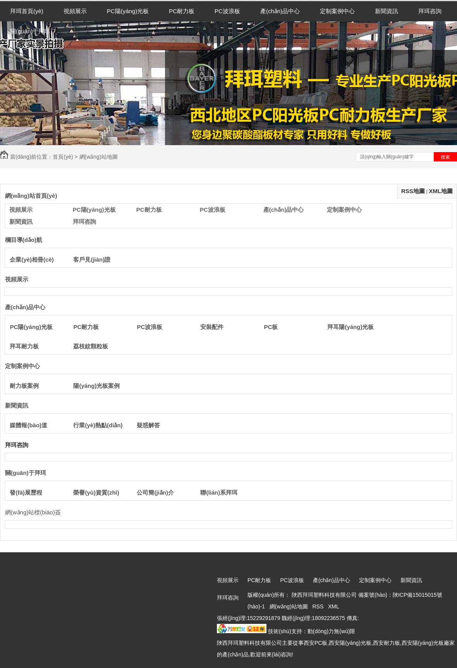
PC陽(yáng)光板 (128, 11)
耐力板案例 (24, 385)
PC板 (271, 327)
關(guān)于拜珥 (30, 31)
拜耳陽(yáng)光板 (350, 327)
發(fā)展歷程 (26, 492)
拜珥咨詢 (430, 11)
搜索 (445, 157)
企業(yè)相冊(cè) (31, 259)
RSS (319, 606)
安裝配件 (211, 327)
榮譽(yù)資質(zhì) (96, 492)
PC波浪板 (227, 11)
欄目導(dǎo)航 (23, 239)
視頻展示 (75, 11)
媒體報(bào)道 (28, 425)
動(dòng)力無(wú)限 (332, 631)
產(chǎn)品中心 (280, 11)
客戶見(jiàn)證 (91, 259)
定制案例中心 (337, 11)
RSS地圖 (413, 191)
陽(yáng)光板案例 (96, 385)
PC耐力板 (181, 11)
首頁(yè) (63, 157)
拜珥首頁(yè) (26, 11)
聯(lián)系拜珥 (218, 492)
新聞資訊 (386, 11)
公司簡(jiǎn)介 (155, 492)
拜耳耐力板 (24, 346)
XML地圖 (441, 191)
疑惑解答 (148, 425)
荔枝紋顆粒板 (90, 346)
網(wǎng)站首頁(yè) (31, 195)
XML (334, 606)
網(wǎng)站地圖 (289, 606)
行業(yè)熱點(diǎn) (97, 425)
